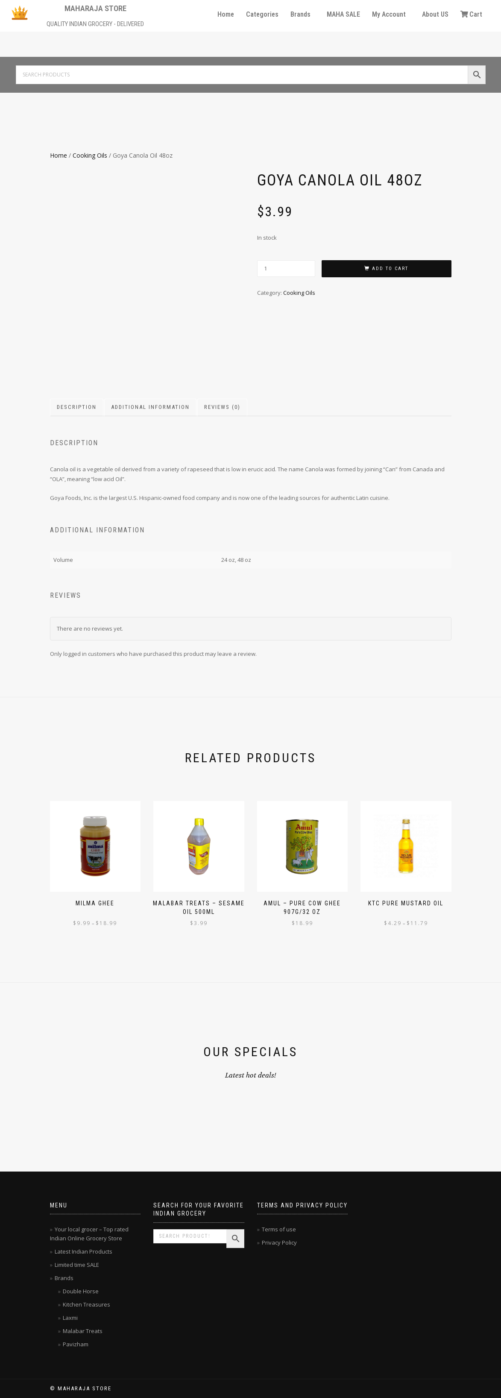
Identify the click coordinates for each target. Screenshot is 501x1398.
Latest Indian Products (83, 1251)
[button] (302, 14)
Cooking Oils (90, 155)
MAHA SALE (343, 14)
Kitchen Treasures (86, 1304)
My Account (389, 14)
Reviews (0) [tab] (222, 407)
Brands (300, 14)
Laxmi (70, 1318)
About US (435, 14)
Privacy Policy (279, 1242)
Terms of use (279, 1229)
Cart (471, 14)
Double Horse (81, 1291)
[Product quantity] (286, 268)
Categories (262, 14)
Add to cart (390, 268)
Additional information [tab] (150, 407)
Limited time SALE (77, 1265)
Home (225, 14)
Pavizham (75, 1344)
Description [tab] (77, 407)
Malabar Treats (83, 1331)
